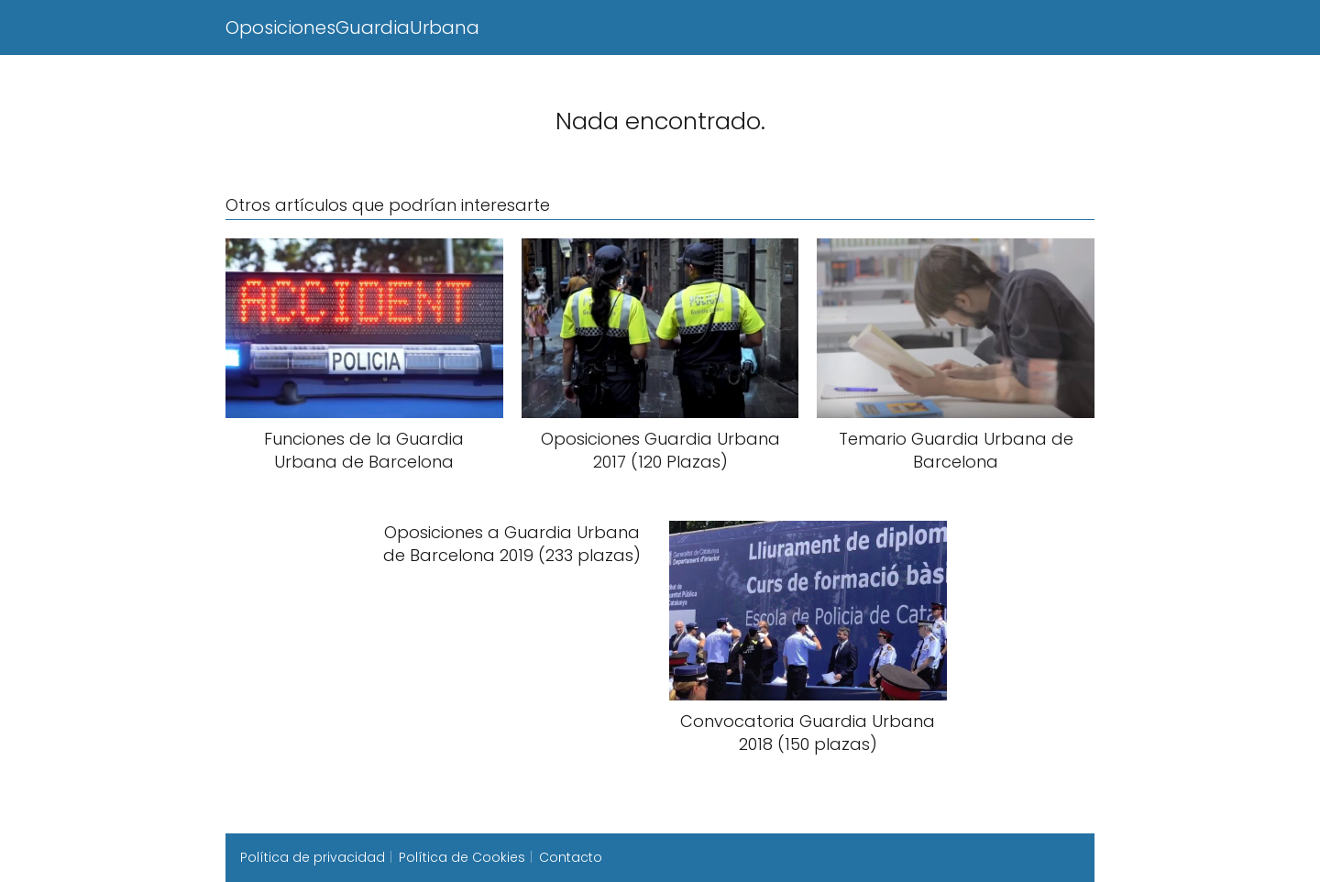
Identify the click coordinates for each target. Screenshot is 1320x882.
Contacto (570, 857)
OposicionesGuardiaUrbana (352, 27)
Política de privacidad (312, 857)
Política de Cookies (462, 857)
